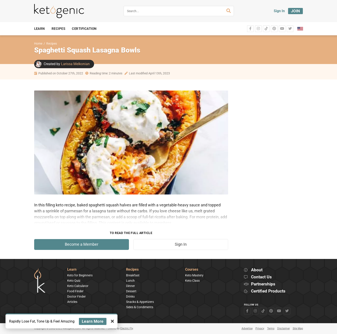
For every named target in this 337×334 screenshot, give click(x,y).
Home (38, 43)
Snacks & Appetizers (140, 302)
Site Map (298, 328)
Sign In (279, 11)
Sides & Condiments (139, 307)
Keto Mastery (194, 275)
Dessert (131, 291)
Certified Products (268, 291)
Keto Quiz (73, 280)
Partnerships (263, 284)
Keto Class (192, 280)
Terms (270, 328)
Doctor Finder (76, 296)
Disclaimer (283, 328)
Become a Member (81, 244)
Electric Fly (126, 328)
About (257, 270)
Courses (191, 270)
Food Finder (75, 291)
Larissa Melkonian (75, 64)
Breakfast (133, 275)
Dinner (130, 286)
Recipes (51, 43)
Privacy (259, 328)
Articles (72, 302)
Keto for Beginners (80, 275)
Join (295, 11)
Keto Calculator (77, 286)
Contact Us (261, 277)
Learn (71, 270)
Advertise (247, 328)
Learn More (93, 321)
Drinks (130, 296)
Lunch (130, 280)
